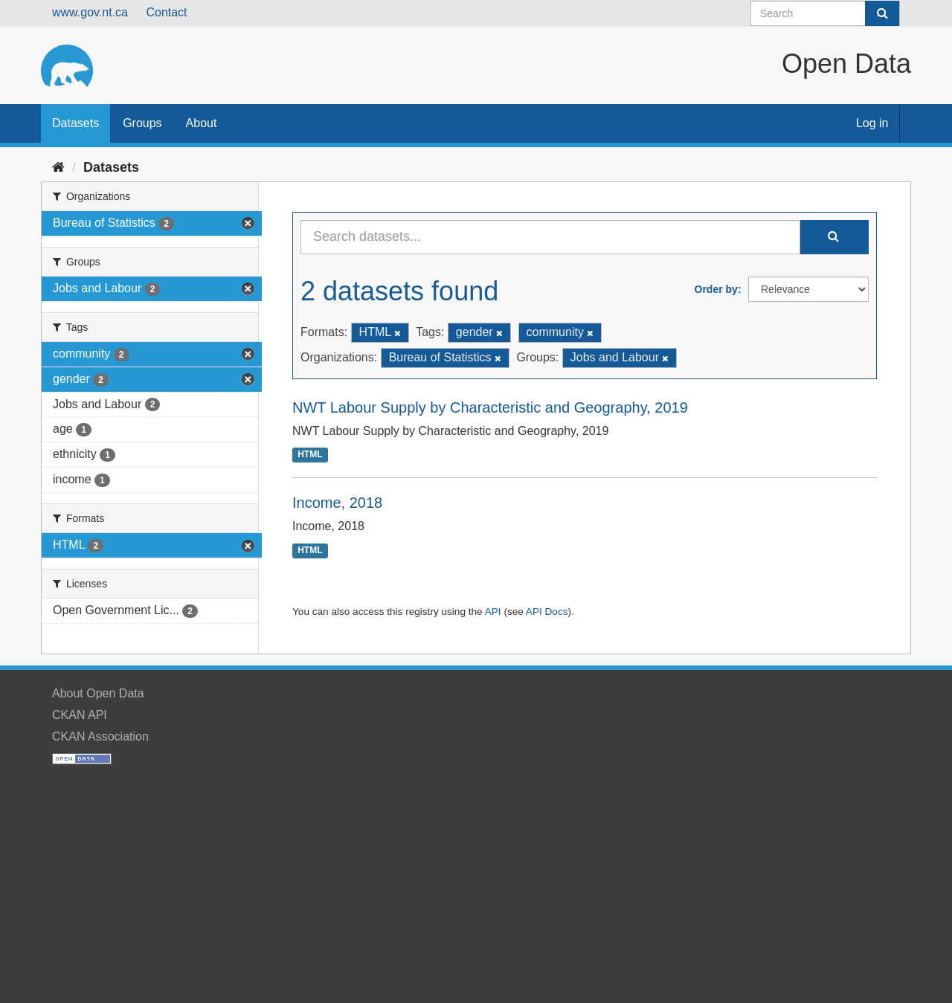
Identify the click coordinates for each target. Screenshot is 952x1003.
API (493, 611)
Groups (142, 123)
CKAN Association (100, 736)
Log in (872, 123)
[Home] (58, 167)
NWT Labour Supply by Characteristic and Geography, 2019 (490, 407)
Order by (716, 289)
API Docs (547, 611)
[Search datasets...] (550, 237)
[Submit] (882, 13)
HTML (310, 455)
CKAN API (79, 715)
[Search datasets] (825, 13)
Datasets (75, 123)
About (201, 123)
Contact (166, 12)
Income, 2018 (337, 502)
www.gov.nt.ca (90, 12)
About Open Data (98, 693)
